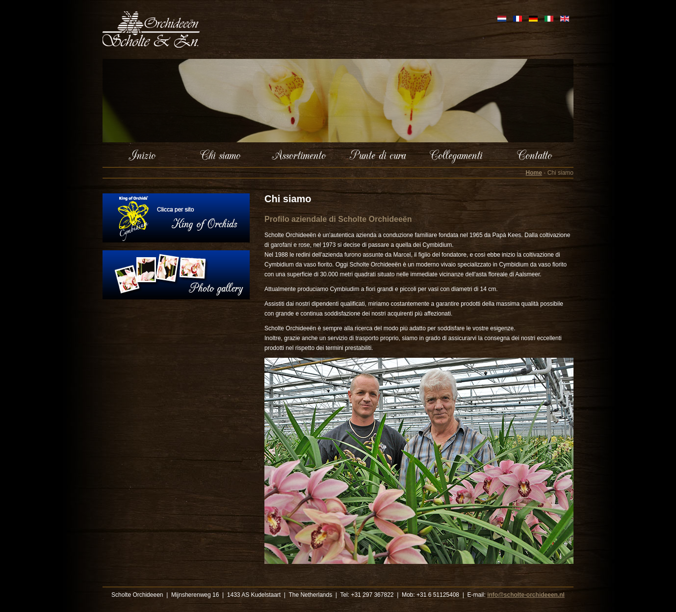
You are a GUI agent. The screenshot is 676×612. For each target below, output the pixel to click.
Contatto (534, 154)
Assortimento (299, 154)
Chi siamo (220, 154)
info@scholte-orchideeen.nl (526, 594)
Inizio (142, 154)
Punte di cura (377, 154)
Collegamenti (456, 154)
